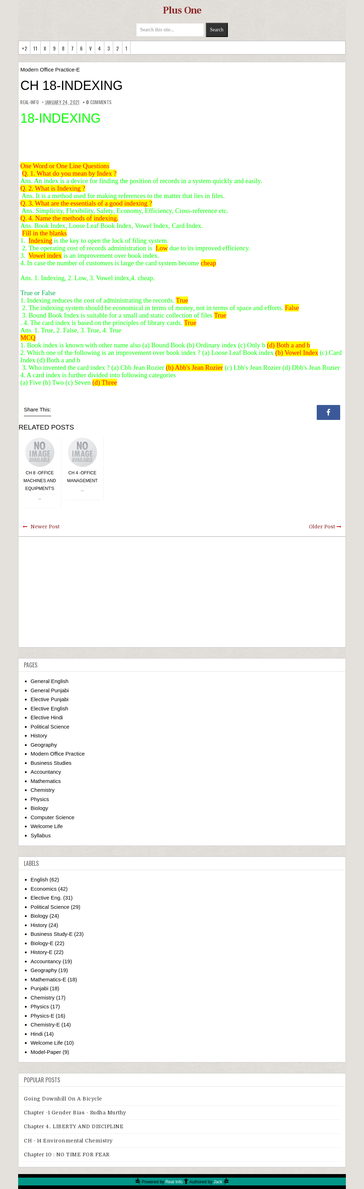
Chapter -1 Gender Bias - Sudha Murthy (75, 1112)
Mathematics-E (48, 979)
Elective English (49, 708)
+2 (24, 48)
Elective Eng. (46, 898)
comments (99, 102)
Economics (44, 889)
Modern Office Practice (58, 754)
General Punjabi (50, 690)
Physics (40, 799)
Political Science (50, 727)
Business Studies (51, 763)
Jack (218, 1181)
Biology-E (42, 943)
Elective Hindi (47, 717)
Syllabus (41, 835)
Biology (39, 808)
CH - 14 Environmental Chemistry (68, 1140)
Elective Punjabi (50, 699)
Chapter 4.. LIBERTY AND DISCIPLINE (73, 1126)
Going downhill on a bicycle (63, 1099)
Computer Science (52, 817)
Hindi (37, 1034)
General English (50, 681)
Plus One (182, 10)
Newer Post (45, 526)
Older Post (322, 526)
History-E (42, 952)
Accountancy (46, 772)
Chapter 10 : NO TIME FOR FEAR (67, 1154)
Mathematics (46, 781)
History (39, 735)
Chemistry (43, 790)
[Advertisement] (182, 592)
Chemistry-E (45, 1025)
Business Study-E (52, 934)
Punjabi (39, 988)
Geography (44, 745)
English (39, 879)
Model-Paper (46, 1052)
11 (35, 48)
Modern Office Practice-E (50, 69)
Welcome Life (47, 826)
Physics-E (42, 1016)
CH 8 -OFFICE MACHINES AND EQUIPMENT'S (39, 480)
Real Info (173, 1181)
